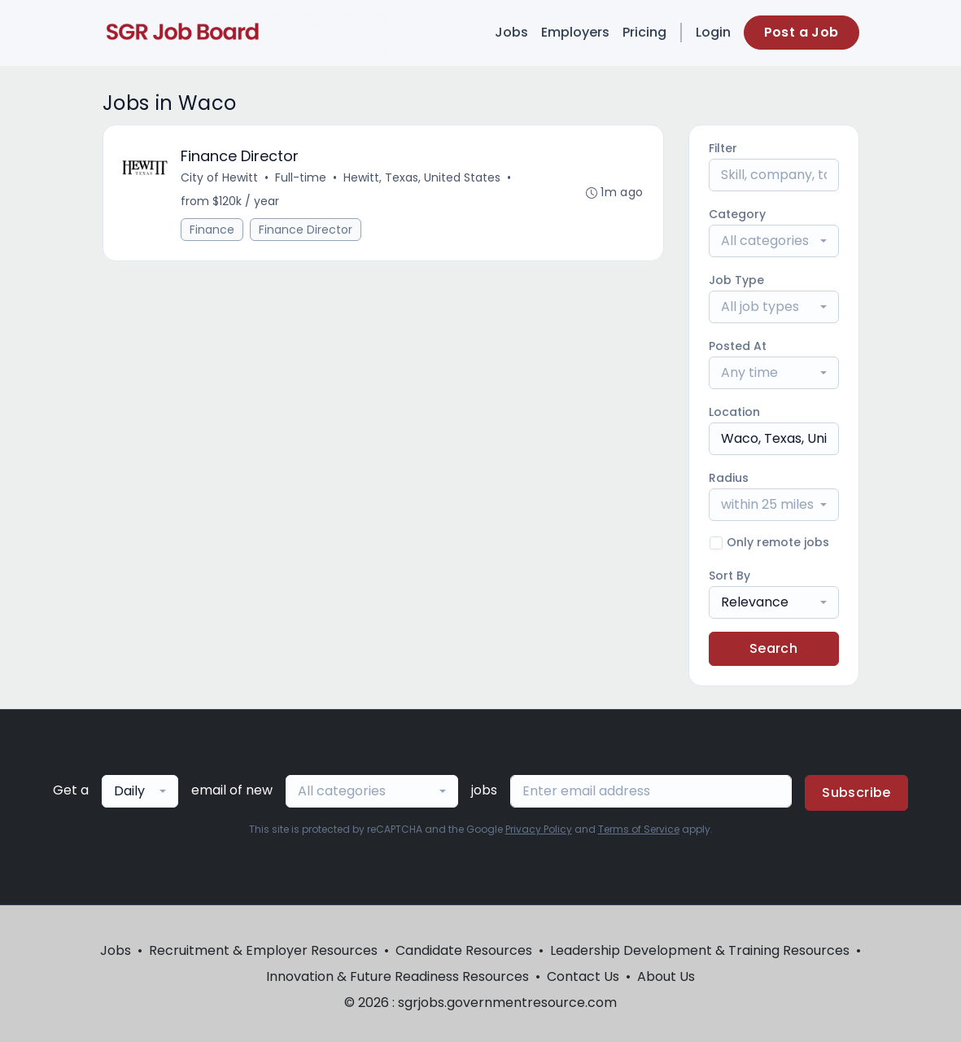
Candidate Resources (463, 950)
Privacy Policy (538, 829)
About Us (666, 976)
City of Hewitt (220, 177)
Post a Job (801, 32)
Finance (212, 229)
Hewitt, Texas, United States (422, 177)
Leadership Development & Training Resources (700, 950)
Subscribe (856, 792)
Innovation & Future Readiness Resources (397, 976)
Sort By (729, 575)
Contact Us (583, 976)
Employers (575, 32)
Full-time (301, 177)
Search (773, 648)
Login (713, 32)
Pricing (644, 32)
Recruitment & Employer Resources (263, 950)
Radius (729, 478)
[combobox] (774, 241)
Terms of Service (638, 829)
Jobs (511, 32)
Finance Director (306, 229)
